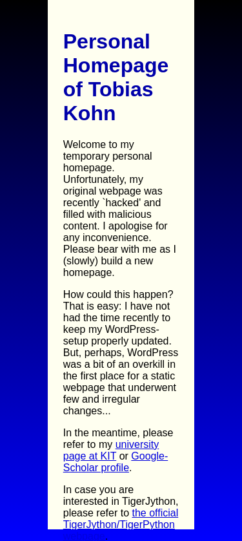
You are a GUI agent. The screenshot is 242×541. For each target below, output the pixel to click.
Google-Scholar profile (115, 462)
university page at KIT (111, 450)
